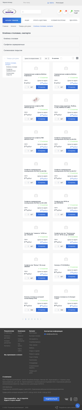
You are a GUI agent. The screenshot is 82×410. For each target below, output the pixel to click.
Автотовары (33, 333)
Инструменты (33, 339)
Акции (27, 20)
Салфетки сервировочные (14, 44)
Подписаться (51, 399)
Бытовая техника (34, 336)
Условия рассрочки (58, 20)
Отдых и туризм (34, 351)
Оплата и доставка (40, 20)
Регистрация (59, 3)
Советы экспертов (21, 340)
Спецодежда (33, 363)
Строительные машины (34, 367)
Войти (51, 3)
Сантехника (33, 360)
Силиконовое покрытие (13, 50)
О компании (8, 333)
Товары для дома (12, 58)
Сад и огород (33, 357)
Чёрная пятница (7, 2)
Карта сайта (20, 349)
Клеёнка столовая (11, 38)
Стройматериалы (34, 342)
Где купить (73, 20)
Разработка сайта (67, 407)
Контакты (7, 346)
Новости (20, 336)
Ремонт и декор (34, 354)
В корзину (41, 87)
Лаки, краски (33, 345)
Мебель (31, 348)
